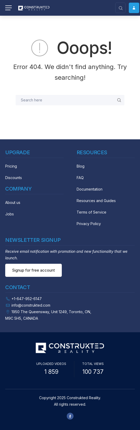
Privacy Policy (89, 223)
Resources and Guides (96, 200)
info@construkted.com (30, 305)
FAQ (80, 177)
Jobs (9, 214)
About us (12, 202)
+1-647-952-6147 (26, 298)
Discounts (13, 177)
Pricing (11, 166)
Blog (80, 166)
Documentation (89, 189)
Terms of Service (91, 212)
